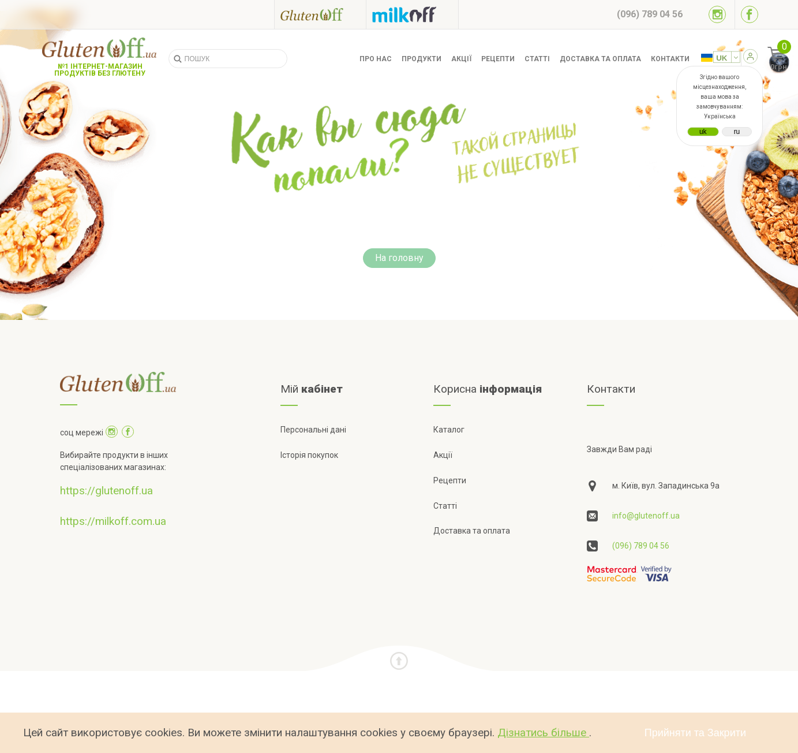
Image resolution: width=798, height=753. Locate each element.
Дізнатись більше (543, 732)
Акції (461, 59)
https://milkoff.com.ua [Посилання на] (113, 521)
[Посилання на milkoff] (412, 14)
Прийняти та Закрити (695, 733)
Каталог (448, 429)
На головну (399, 257)
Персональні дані (313, 429)
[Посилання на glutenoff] (320, 14)
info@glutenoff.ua (646, 515)
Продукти (421, 59)
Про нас (375, 59)
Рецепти (498, 59)
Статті (537, 59)
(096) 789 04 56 (640, 545)
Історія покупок (309, 455)
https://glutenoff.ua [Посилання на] (106, 490)
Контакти (670, 59)
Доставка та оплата (600, 59)
